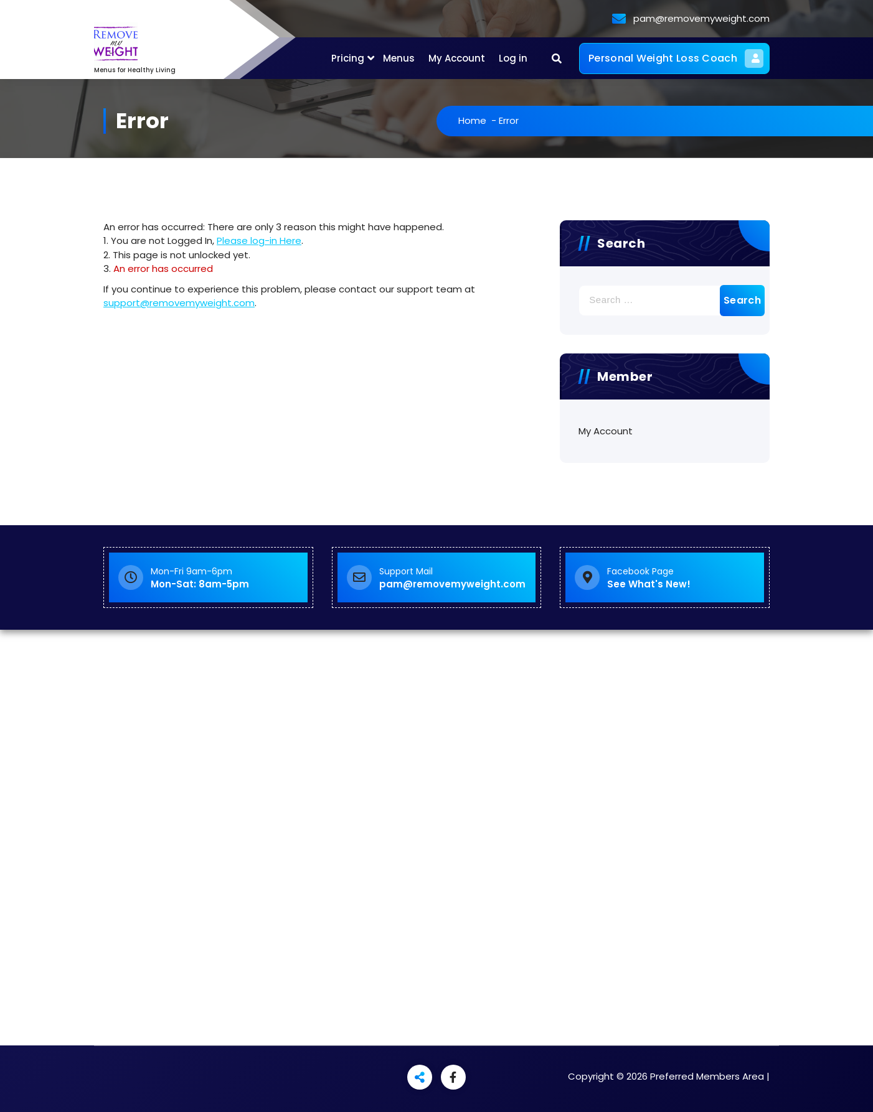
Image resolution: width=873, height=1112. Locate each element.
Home (476, 120)
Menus (399, 58)
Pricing (347, 58)
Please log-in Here (259, 240)
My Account (456, 58)
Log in (513, 58)
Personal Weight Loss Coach (675, 58)
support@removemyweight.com (179, 302)
